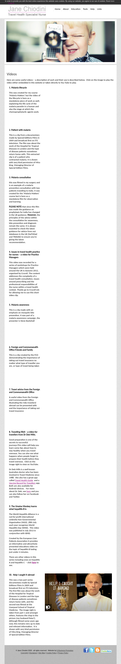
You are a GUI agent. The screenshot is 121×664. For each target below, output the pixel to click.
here (29, 491)
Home (57, 9)
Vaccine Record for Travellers (22, 483)
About (66, 9)
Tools (85, 9)
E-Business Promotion (65, 650)
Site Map (41, 653)
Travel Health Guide (24, 480)
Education (75, 9)
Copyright (24, 653)
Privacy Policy (63, 653)
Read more (110, 1)
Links (99, 9)
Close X (11, 3)
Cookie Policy (51, 653)
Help (92, 9)
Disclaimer (33, 653)
